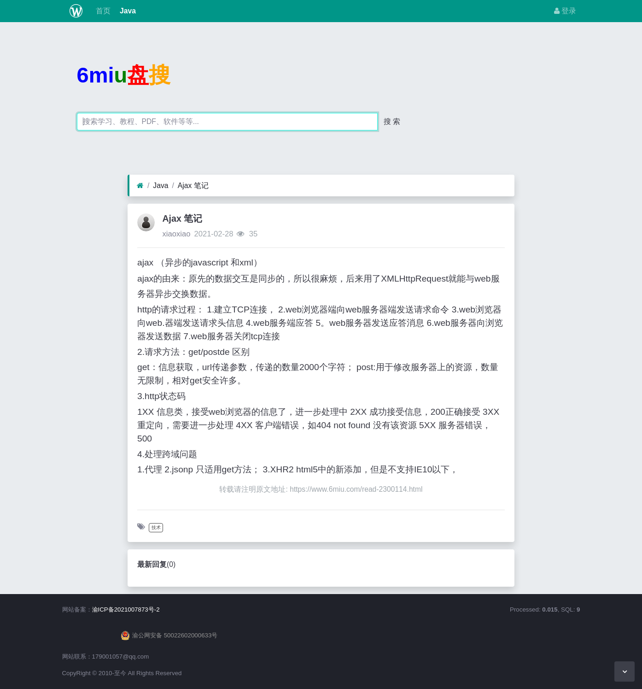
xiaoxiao (176, 234)
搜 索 (392, 121)
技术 (156, 527)
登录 (565, 11)
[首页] (140, 185)
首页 (101, 11)
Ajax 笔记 (193, 185)
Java (127, 11)
